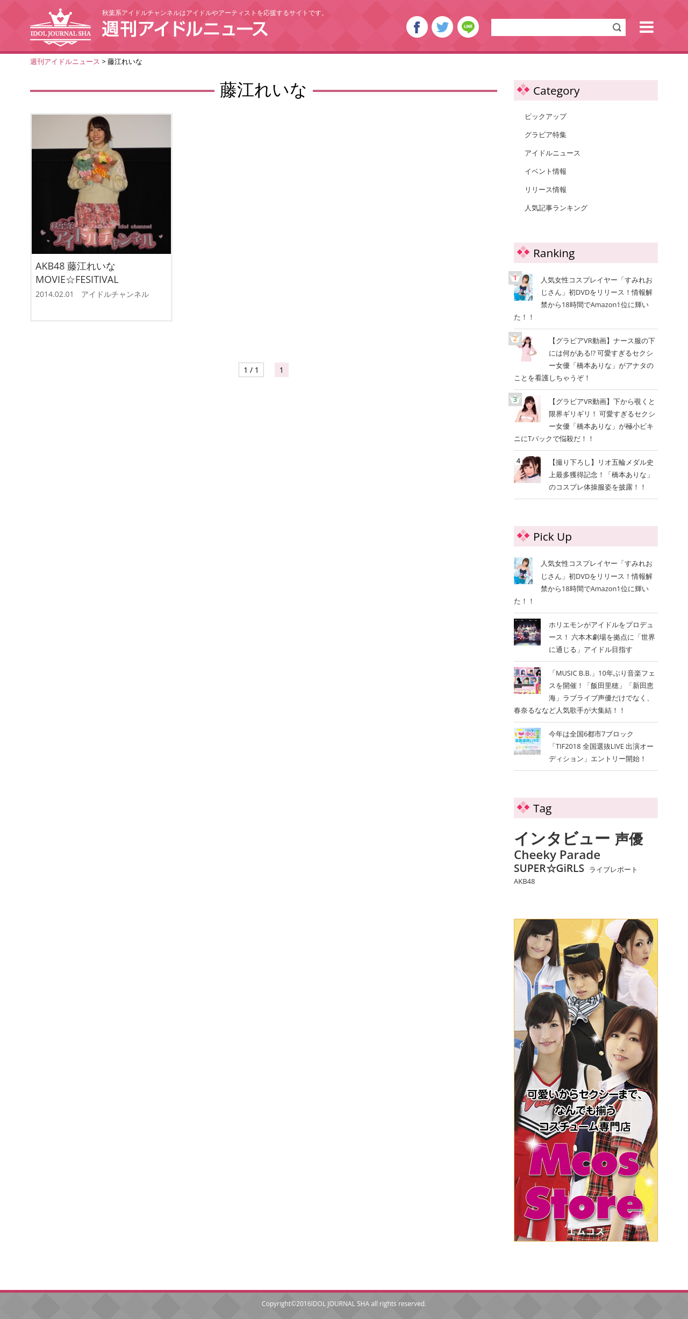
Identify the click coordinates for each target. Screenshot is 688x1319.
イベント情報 (546, 171)
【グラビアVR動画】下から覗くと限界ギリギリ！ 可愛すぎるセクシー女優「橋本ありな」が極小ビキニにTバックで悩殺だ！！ (584, 419)
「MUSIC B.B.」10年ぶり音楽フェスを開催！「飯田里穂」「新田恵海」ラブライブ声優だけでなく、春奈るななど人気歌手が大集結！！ (584, 691)
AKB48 (524, 881)
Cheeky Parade (557, 855)
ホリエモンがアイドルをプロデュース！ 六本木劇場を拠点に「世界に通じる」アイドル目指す (602, 637)
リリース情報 (546, 189)
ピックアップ (546, 116)
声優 (629, 839)
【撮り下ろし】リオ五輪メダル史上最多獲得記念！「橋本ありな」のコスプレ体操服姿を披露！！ (585, 474)
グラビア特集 (546, 134)
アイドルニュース (552, 153)
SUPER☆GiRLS (549, 868)
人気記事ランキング (556, 207)
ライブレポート (613, 870)
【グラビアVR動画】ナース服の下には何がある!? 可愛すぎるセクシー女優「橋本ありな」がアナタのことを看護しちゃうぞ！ (584, 358)
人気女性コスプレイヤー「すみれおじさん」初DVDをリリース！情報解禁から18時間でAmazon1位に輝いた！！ (583, 298)
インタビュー (562, 838)
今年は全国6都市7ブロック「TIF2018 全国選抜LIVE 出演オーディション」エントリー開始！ (601, 746)
